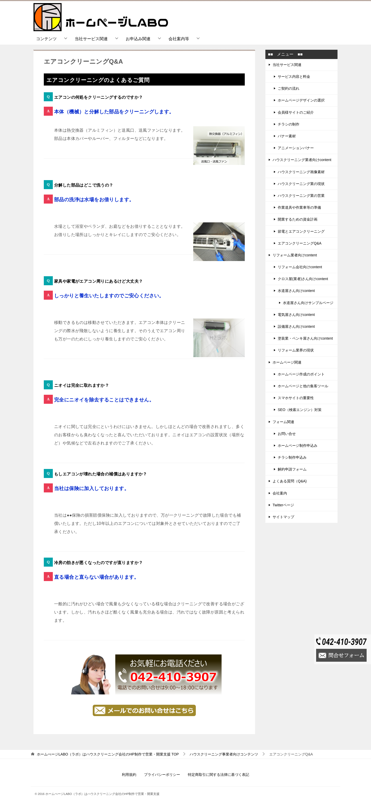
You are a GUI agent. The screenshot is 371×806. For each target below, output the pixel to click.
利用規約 (129, 775)
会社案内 (280, 493)
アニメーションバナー (296, 148)
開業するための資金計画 (297, 219)
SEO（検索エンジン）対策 (300, 410)
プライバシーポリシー (162, 775)
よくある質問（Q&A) (290, 481)
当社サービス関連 (91, 39)
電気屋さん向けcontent (296, 315)
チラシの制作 (288, 124)
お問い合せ (287, 434)
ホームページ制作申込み (297, 445)
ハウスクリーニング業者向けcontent (302, 160)
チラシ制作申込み (292, 457)
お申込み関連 (138, 39)
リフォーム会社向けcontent (300, 267)
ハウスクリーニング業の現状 (301, 184)
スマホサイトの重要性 (296, 398)
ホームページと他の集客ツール (303, 386)
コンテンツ (46, 39)
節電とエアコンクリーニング (301, 231)
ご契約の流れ (288, 88)
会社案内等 (178, 39)
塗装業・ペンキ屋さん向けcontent (305, 338)
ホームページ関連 (287, 362)
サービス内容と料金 (294, 76)
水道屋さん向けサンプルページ (308, 303)
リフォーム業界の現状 (296, 350)
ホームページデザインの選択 (301, 100)
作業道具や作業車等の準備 (299, 207)
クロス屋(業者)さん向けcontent (303, 279)
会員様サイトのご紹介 (296, 112)
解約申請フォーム (292, 469)
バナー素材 (287, 136)
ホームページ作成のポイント (301, 374)
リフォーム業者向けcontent (295, 255)
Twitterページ (283, 505)
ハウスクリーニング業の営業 (301, 196)
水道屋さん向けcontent (296, 291)
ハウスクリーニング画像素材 (301, 172)
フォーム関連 (283, 422)
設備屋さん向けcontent (296, 326)
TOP (108, 754)
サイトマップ (283, 517)
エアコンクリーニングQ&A (300, 243)
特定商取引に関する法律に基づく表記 (218, 775)
